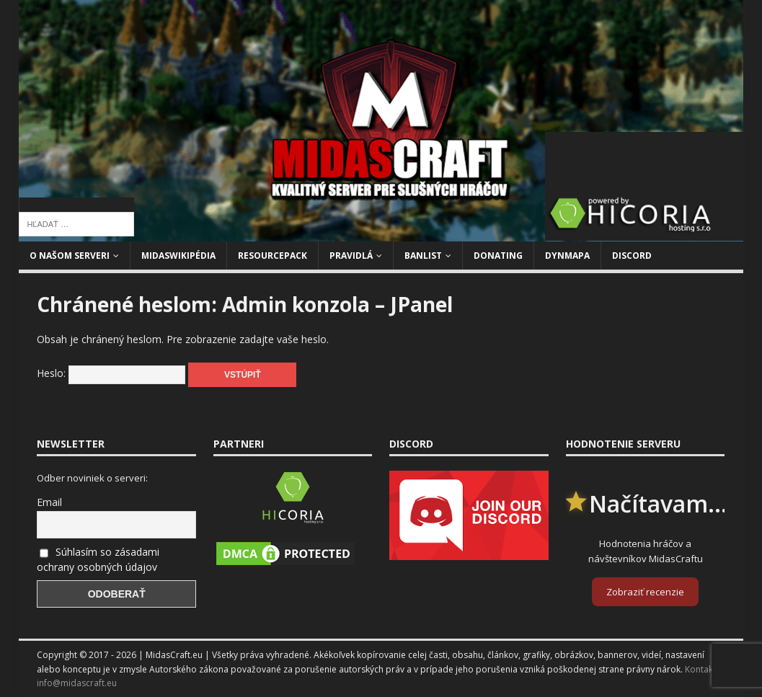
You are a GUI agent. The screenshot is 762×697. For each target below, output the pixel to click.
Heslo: (111, 373)
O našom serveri (70, 255)
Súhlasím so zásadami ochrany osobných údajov (98, 559)
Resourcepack (272, 255)
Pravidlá (351, 255)
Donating (498, 255)
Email (49, 502)
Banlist (423, 255)
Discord (632, 255)
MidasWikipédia (178, 255)
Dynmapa (567, 255)
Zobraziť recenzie (645, 591)
